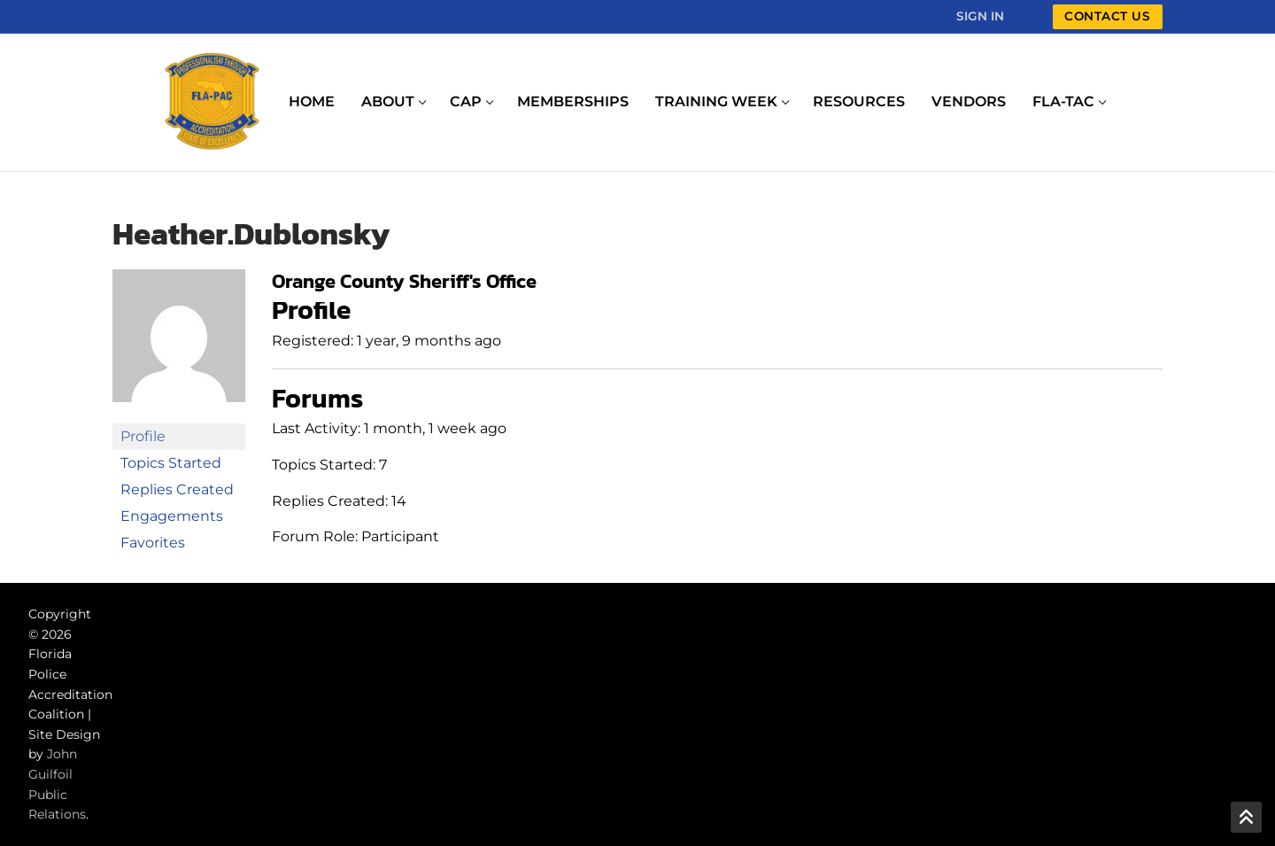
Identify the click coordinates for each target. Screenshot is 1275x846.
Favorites (152, 542)
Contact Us (1107, 16)
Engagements (171, 516)
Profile (143, 436)
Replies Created (177, 489)
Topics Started (170, 462)
